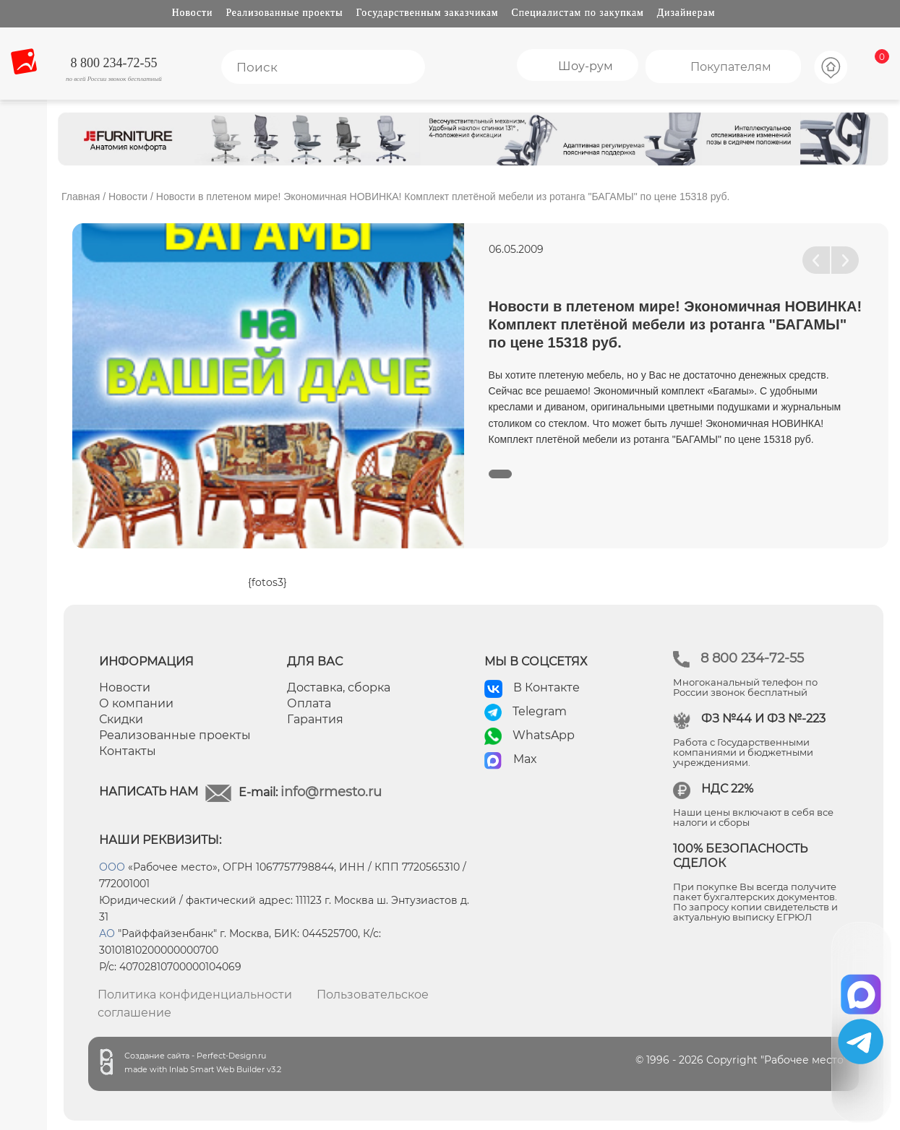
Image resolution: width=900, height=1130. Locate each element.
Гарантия (315, 719)
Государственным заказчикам (427, 12)
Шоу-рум (585, 66)
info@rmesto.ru (331, 792)
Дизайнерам (686, 12)
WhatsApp (544, 735)
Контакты (127, 751)
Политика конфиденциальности (195, 994)
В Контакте (546, 687)
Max (525, 759)
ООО (112, 867)
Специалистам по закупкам (578, 12)
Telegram (540, 711)
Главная (80, 196)
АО (107, 933)
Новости (192, 12)
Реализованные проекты (284, 12)
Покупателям (730, 67)
